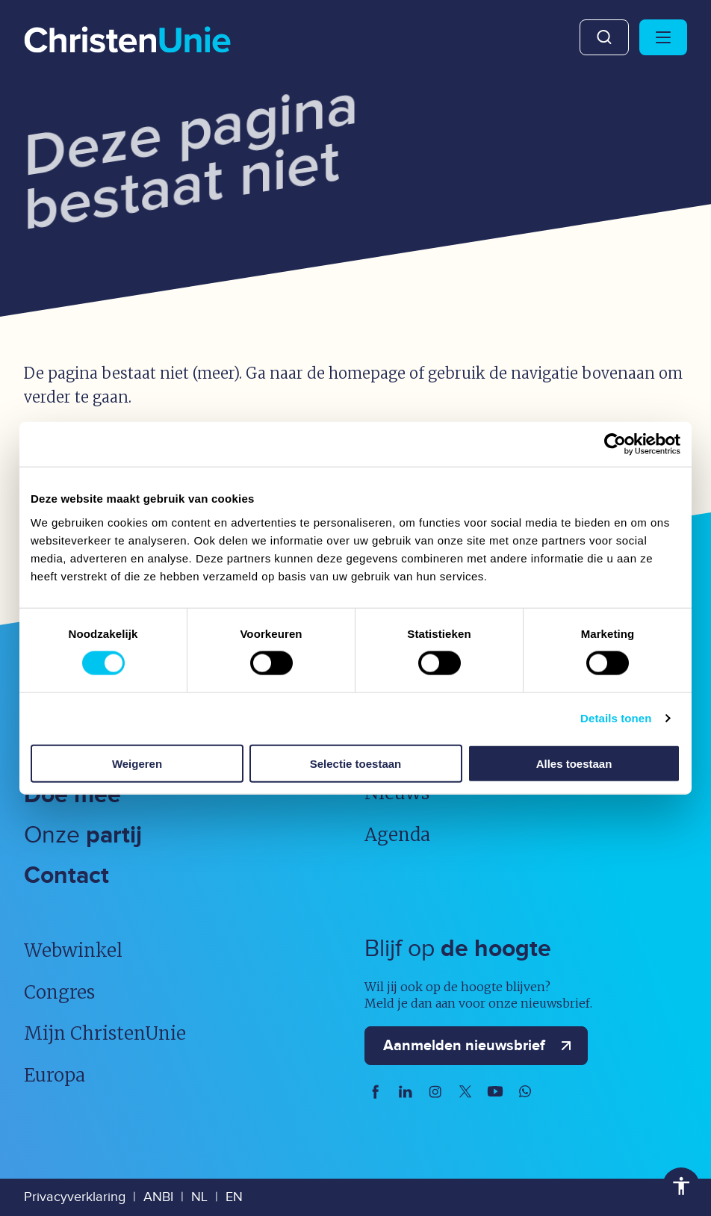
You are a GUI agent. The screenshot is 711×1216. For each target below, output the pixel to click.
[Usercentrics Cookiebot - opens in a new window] (615, 444)
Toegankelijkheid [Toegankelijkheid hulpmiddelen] (681, 1186)
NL (199, 1197)
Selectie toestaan (356, 763)
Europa (54, 1075)
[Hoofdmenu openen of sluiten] (663, 37)
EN (234, 1197)
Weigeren (137, 763)
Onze (83, 835)
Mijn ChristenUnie (105, 1033)
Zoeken (604, 37)
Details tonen (615, 718)
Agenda (397, 834)
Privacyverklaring (74, 1197)
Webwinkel (73, 950)
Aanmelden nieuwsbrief (480, 1046)
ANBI (158, 1197)
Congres (59, 992)
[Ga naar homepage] (127, 41)
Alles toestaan (574, 763)
